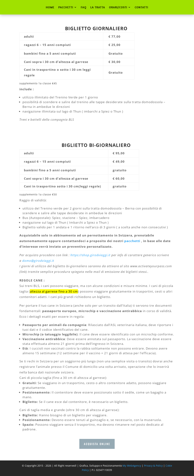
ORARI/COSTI (118, 7)
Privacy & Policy (153, 465)
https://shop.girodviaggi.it (90, 255)
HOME (50, 7)
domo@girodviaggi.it (38, 261)
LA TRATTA (97, 7)
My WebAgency (132, 465)
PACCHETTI (65, 7)
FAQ (83, 7)
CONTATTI (141, 7)
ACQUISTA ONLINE (97, 444)
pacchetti (132, 241)
